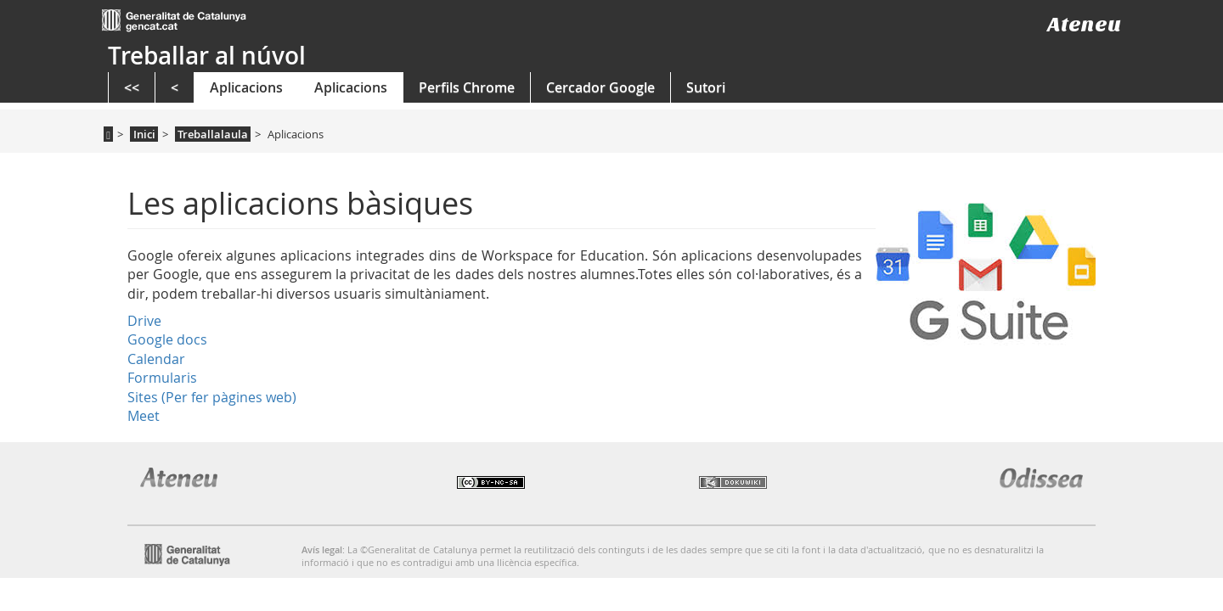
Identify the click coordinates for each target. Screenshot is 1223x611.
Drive (144, 320)
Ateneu (1084, 24)
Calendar (156, 359)
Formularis (162, 377)
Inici (144, 134)
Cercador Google (600, 87)
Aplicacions (246, 87)
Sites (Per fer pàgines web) (211, 397)
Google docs (167, 339)
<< (131, 87)
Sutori (705, 87)
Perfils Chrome (467, 87)
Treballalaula (213, 134)
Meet (143, 415)
